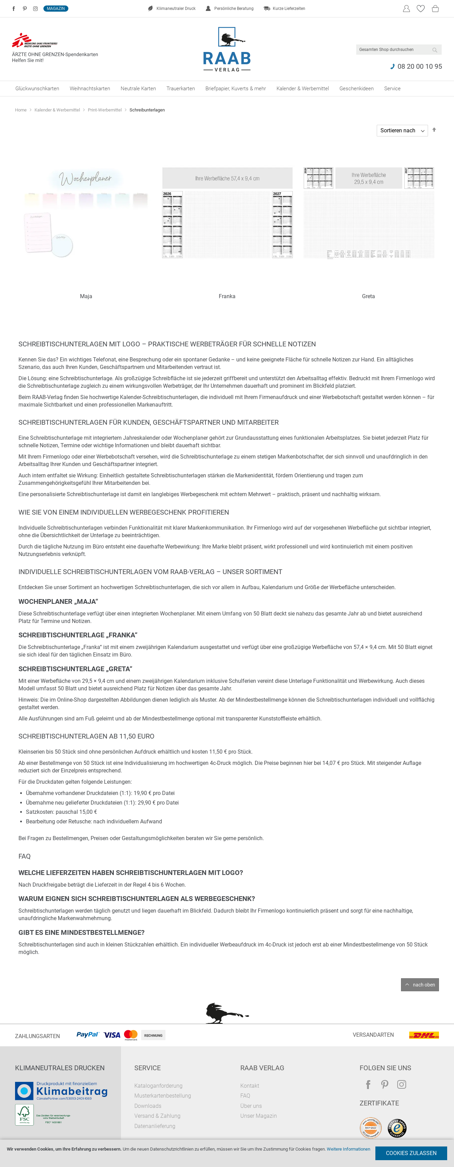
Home (21, 109)
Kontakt (249, 1086)
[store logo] (227, 49)
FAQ (245, 1095)
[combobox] (399, 49)
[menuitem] (37, 88)
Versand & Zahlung (157, 1116)
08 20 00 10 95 (420, 66)
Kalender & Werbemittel (58, 109)
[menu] (227, 88)
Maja (86, 296)
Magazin (56, 8)
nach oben (424, 984)
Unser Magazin (258, 1116)
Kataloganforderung (158, 1086)
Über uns (251, 1106)
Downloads (147, 1106)
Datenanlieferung (154, 1126)
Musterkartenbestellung (162, 1095)
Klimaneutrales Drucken (60, 1068)
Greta (368, 296)
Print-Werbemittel (105, 109)
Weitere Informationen (348, 1149)
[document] (227, 1153)
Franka (227, 296)
